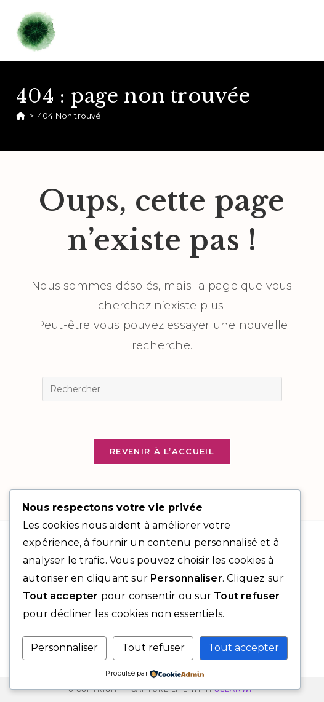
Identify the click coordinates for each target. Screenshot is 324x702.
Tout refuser (153, 647)
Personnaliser (64, 647)
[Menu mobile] (302, 30)
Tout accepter (243, 647)
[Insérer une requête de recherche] (162, 389)
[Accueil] (20, 115)
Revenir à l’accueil (162, 451)
